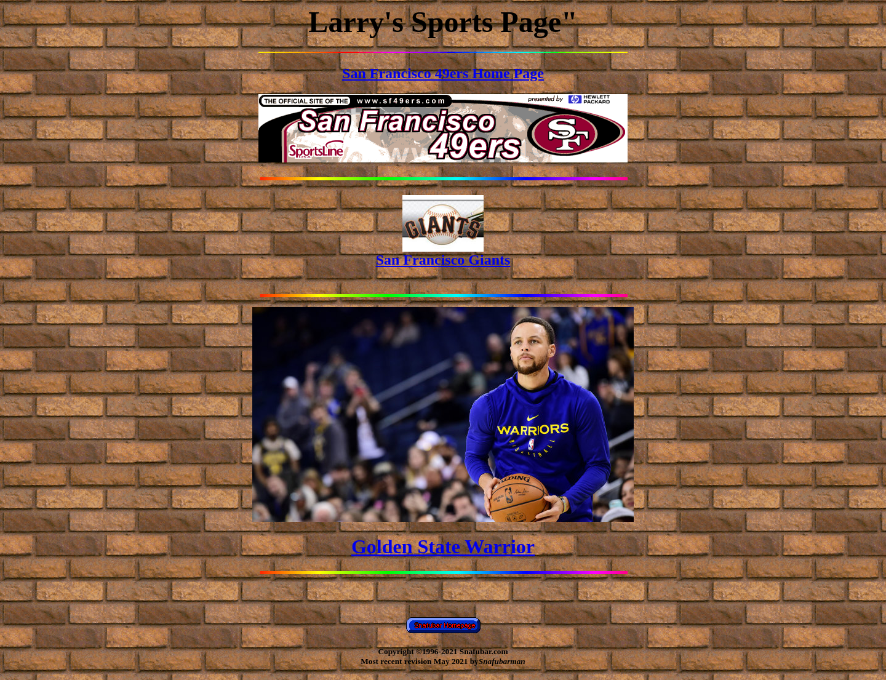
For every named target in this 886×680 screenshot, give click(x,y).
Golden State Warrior (443, 546)
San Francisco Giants (443, 253)
